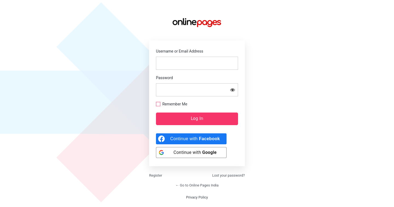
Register (155, 175)
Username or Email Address (179, 51)
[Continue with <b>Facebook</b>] (191, 138)
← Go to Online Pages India (197, 185)
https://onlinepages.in (197, 22)
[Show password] (232, 89)
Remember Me (174, 104)
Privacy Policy (197, 197)
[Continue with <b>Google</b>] (191, 152)
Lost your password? (228, 175)
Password (164, 78)
